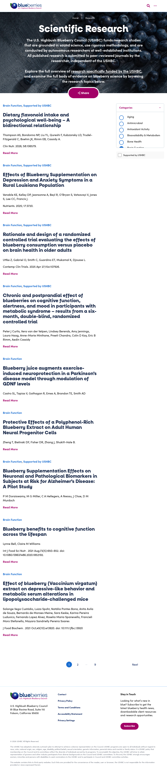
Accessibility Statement (70, 713)
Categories (125, 107)
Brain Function (12, 105)
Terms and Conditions (69, 707)
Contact (62, 694)
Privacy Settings (66, 720)
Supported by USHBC (131, 155)
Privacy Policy (65, 700)
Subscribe (129, 726)
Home (75, 17)
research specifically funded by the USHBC (106, 70)
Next (135, 664)
